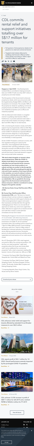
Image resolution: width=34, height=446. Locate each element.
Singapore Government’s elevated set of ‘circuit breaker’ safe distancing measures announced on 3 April (17, 217)
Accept (6, 442)
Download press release (17, 279)
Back (4, 15)
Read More (5, 328)
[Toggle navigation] (32, 3)
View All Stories (17, 412)
